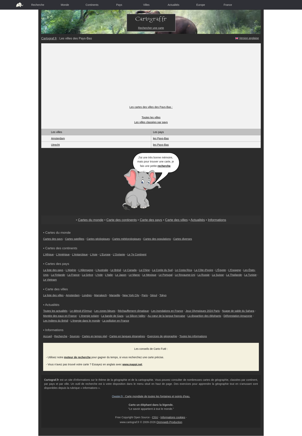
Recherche (37, 4)
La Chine (144, 270)
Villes (146, 4)
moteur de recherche (77, 357)
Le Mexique (149, 274)
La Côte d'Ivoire (203, 270)
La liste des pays (53, 270)
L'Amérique (63, 254)
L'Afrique (48, 254)
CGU (155, 417)
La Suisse (218, 274)
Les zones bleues (104, 310)
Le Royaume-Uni (185, 274)
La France (73, 274)
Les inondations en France (167, 310)
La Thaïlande (234, 274)
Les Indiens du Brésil (55, 320)
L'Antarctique (80, 254)
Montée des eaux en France (60, 315)
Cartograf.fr (49, 38)
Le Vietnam (50, 279)
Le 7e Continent (136, 254)
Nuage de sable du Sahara (238, 310)
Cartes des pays (53, 238)
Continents (92, 4)
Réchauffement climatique (133, 310)
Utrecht (55, 144)
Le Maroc (134, 274)
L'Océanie (119, 254)
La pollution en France (115, 320)
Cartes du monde (90, 220)
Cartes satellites (74, 238)
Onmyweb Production (169, 422)
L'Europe (105, 254)
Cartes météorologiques (126, 238)
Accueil (47, 336)
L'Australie (102, 270)
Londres (87, 295)
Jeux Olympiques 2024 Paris (202, 310)
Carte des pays (151, 220)
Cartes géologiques (98, 238)
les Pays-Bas (161, 138)
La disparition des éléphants (204, 315)
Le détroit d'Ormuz (81, 310)
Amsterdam (58, 138)
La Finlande (58, 274)
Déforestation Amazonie (237, 315)
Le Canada (130, 270)
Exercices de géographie (162, 336)
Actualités (173, 4)
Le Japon (120, 274)
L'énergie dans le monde (85, 320)
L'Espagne (234, 270)
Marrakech (100, 295)
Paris (145, 295)
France (228, 4)
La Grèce (87, 274)
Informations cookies (172, 417)
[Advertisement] (151, 76)
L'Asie (93, 254)
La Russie (204, 274)
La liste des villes (53, 295)
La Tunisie (250, 274)
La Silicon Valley (135, 315)
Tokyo (163, 295)
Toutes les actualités (55, 310)
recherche (164, 165)
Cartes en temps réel (94, 336)
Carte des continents (121, 220)
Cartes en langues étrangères (127, 336)
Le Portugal (166, 274)
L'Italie (109, 274)
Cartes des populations (157, 238)
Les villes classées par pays (151, 122)
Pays (119, 4)
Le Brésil (116, 270)
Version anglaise (249, 38)
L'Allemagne (85, 270)
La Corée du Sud (162, 270)
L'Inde (99, 274)
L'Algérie (71, 270)
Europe (200, 4)
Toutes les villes (151, 117)
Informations (217, 220)
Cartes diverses (182, 238)
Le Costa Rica (183, 270)
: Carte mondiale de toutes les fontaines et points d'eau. (151, 396)
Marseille (114, 295)
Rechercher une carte (151, 27)
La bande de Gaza (112, 315)
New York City (130, 295)
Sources (75, 336)
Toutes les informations (193, 336)
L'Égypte (221, 270)
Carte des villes (176, 220)
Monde (65, 4)
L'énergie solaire (89, 315)
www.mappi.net (132, 364)
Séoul (153, 295)
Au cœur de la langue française (166, 315)
